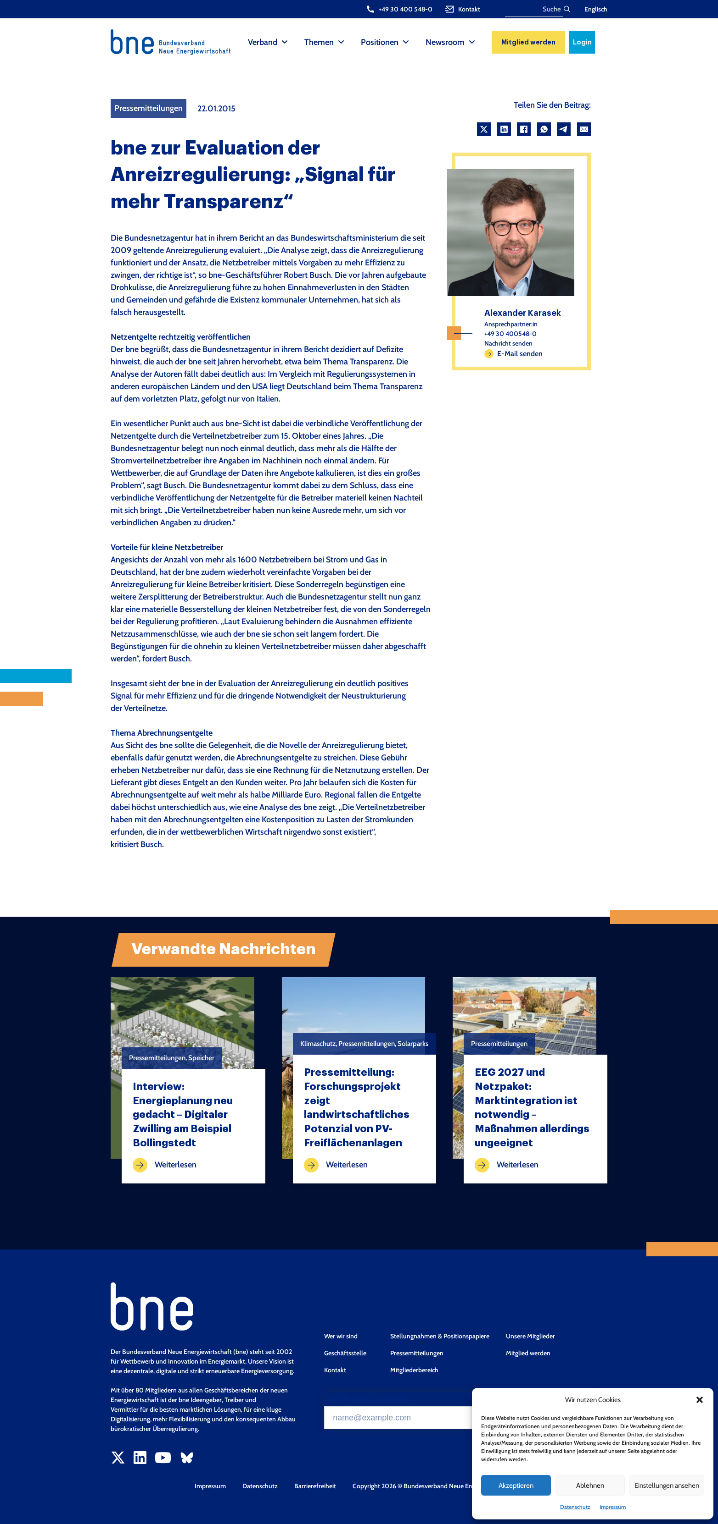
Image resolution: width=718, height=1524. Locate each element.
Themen (319, 42)
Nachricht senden (508, 343)
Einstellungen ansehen (666, 1485)
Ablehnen (590, 1485)
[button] (699, 1399)
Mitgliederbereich (414, 1370)
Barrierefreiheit (315, 1486)
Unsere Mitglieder (530, 1336)
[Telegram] (564, 129)
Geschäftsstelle (345, 1353)
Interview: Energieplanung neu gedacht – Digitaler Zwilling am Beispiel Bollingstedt (183, 1115)
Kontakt (335, 1370)
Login (582, 42)
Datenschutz (575, 1506)
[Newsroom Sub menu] (472, 42)
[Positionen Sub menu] (406, 42)
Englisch (595, 9)
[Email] (584, 129)
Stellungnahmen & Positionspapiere (439, 1336)
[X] (484, 129)
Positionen (379, 42)
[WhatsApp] (544, 129)
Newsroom (445, 42)
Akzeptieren (516, 1485)
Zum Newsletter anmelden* (368, 1399)
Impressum (613, 1506)
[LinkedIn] (504, 129)
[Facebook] (524, 129)
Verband (262, 42)
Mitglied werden (528, 42)
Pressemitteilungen (416, 1353)
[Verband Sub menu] (284, 42)
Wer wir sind (341, 1336)
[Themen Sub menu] (341, 42)
